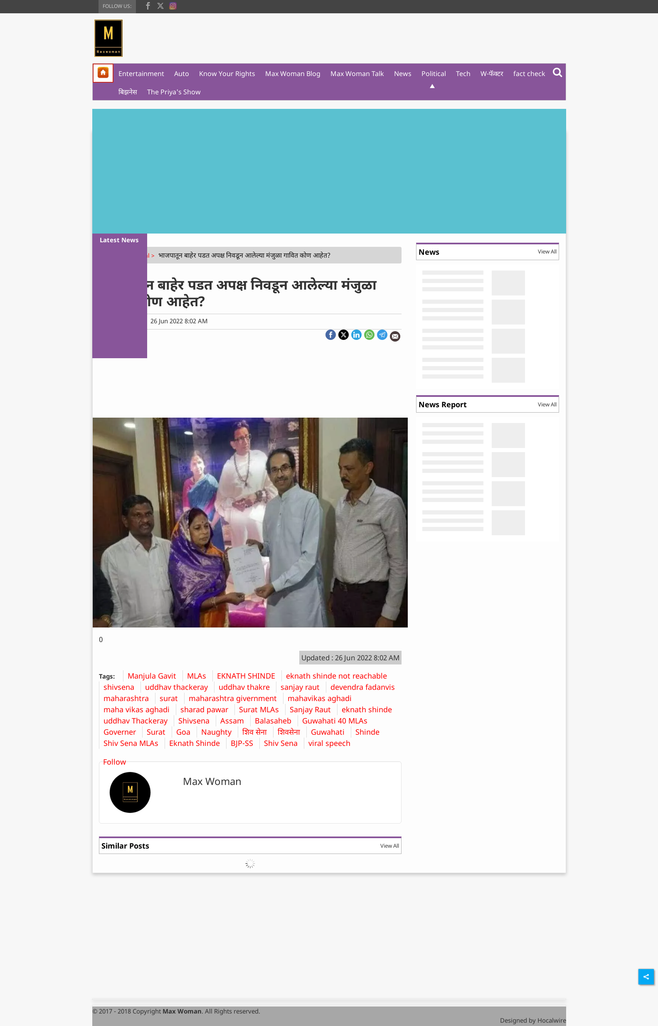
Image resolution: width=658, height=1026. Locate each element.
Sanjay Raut (313, 709)
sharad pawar (207, 709)
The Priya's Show (174, 91)
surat (172, 698)
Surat (159, 732)
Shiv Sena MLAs (134, 743)
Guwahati (331, 732)
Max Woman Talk (357, 73)
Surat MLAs (262, 709)
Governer (123, 732)
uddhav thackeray (179, 687)
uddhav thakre (247, 687)
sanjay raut (303, 687)
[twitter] (160, 5)
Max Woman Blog (292, 73)
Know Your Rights (227, 73)
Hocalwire (551, 1020)
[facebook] (148, 5)
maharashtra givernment (236, 698)
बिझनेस (127, 91)
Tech (463, 73)
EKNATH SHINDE (249, 676)
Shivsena (197, 721)
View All (389, 845)
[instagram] (173, 5)
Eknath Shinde (197, 743)
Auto (181, 73)
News (403, 73)
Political (433, 73)
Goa (186, 732)
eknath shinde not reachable (339, 676)
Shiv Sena (284, 743)
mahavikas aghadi (323, 698)
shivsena (122, 687)
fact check (529, 73)
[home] (103, 73)
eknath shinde (370, 709)
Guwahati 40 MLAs (338, 721)
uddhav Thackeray (139, 721)
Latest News (119, 240)
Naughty (219, 732)
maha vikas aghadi (140, 709)
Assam (235, 721)
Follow (114, 762)
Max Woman (212, 781)
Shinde (370, 732)
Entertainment (141, 73)
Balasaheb (276, 721)
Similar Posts (125, 846)
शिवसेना (292, 732)
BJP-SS (245, 743)
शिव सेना (257, 732)
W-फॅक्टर (492, 73)
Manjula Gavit (155, 676)
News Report (443, 404)
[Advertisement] (329, 171)
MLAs (199, 676)
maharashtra (129, 698)
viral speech (332, 743)
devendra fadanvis (365, 687)
